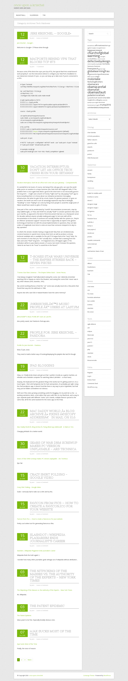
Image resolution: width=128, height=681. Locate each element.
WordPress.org (92, 387)
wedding (90, 181)
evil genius (90, 211)
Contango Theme (88, 675)
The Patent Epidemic (47, 606)
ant (88, 328)
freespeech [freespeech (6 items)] (92, 68)
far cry (89, 215)
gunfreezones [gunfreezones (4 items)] (103, 74)
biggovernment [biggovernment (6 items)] (94, 50)
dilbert (89, 263)
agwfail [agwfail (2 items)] (89, 48)
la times (89, 305)
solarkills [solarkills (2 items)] (105, 100)
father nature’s (92, 140)
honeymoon (91, 177)
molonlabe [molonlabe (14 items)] (93, 79)
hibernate (90, 335)
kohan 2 (90, 226)
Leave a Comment (42, 38)
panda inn (90, 151)
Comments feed (92, 383)
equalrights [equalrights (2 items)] (99, 64)
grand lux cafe (92, 143)
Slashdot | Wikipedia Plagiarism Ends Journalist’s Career (47, 538)
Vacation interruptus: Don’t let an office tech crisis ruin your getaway (51, 170)
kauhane (90, 271)
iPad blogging (42, 365)
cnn (88, 290)
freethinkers (91, 267)
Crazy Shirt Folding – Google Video (48, 476)
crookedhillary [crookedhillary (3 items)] (92, 59)
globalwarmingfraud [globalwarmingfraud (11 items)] (98, 72)
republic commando (93, 240)
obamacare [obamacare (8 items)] (93, 84)
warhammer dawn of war (95, 251)
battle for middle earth (94, 193)
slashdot (90, 308)
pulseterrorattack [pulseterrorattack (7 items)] (96, 95)
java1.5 (89, 342)
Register (90, 373)
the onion (90, 312)
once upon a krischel (29, 5)
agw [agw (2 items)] (109, 45)
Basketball (20, 15)
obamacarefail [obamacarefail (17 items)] (96, 87)
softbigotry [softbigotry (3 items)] (98, 100)
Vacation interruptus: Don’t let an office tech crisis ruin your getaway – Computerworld (47, 183)
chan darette (91, 132)
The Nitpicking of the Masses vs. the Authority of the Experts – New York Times (53, 575)
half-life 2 (90, 222)
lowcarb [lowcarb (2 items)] (92, 76)
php (88, 349)
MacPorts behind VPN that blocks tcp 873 (53, 60)
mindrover (90, 233)
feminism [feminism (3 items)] (97, 66)
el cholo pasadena (93, 136)
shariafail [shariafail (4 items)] (106, 98)
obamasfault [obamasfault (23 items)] (96, 92)
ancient (89, 170)
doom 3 (89, 200)
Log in (89, 376)
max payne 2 (91, 229)
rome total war (92, 244)
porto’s (89, 154)
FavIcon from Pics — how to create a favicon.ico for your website (54, 506)
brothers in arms (92, 197)
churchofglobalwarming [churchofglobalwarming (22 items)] (98, 54)
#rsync (35, 131)
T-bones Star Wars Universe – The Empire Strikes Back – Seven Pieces (54, 260)
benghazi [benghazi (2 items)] (94, 48)
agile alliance (91, 324)
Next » (30, 660)
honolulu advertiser (93, 297)
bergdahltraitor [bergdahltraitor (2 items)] (101, 48)
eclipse (89, 331)
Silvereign (34, 15)
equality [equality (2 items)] (93, 64)
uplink (89, 247)
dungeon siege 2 (92, 208)
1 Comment (40, 67)
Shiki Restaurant (92, 158)
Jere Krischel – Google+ (50, 33)
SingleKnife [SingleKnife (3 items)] (91, 100)
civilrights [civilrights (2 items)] (102, 56)
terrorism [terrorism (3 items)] (102, 102)
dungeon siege (92, 204)
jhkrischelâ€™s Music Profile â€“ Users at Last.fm (54, 305)
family (89, 174)
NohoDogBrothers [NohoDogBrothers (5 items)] (95, 82)
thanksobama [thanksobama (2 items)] (91, 105)
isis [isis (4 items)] (88, 76)
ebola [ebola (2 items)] (89, 64)
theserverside (92, 360)
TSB (44, 15)
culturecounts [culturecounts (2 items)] (101, 59)
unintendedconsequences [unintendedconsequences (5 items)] (98, 107)
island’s (89, 147)
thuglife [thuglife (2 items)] (97, 105)
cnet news (90, 286)
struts (89, 357)
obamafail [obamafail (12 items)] (93, 89)
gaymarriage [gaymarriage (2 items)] (101, 69)
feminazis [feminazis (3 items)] (90, 66)
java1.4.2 (90, 339)
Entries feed (91, 380)
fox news (90, 294)
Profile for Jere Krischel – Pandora (53, 334)
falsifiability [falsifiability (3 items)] (106, 64)
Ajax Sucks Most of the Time (50, 632)
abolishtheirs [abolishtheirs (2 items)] (91, 45)
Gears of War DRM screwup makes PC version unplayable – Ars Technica (53, 446)
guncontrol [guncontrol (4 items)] (93, 74)
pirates (89, 237)
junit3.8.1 (90, 346)
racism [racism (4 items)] (100, 98)
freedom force (92, 219)
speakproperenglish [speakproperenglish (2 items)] (93, 102)
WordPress (107, 675)
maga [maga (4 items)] (97, 76)
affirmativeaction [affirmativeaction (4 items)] (101, 45)
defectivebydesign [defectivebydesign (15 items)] (98, 61)
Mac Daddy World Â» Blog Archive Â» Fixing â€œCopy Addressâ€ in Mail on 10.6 (53, 414)
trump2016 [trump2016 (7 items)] (105, 104)
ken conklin (91, 301)
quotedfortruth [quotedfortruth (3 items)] (92, 98)
